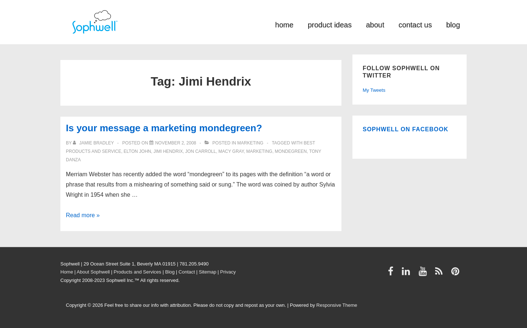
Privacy (228, 272)
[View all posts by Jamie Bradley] (94, 143)
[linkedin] (407, 273)
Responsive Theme (336, 305)
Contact (187, 272)
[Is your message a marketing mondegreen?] (175, 143)
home (284, 24)
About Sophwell (93, 272)
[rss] (440, 273)
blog (453, 24)
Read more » (83, 215)
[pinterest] (456, 273)
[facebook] (392, 273)
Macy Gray (231, 151)
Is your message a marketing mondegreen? (164, 127)
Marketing (250, 143)
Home (66, 272)
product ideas (330, 24)
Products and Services (137, 272)
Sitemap (207, 272)
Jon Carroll (200, 151)
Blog (170, 272)
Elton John (137, 151)
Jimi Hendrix (168, 151)
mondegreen (291, 151)
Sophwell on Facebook (405, 129)
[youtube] (424, 273)
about (375, 24)
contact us (415, 24)
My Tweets (374, 90)
